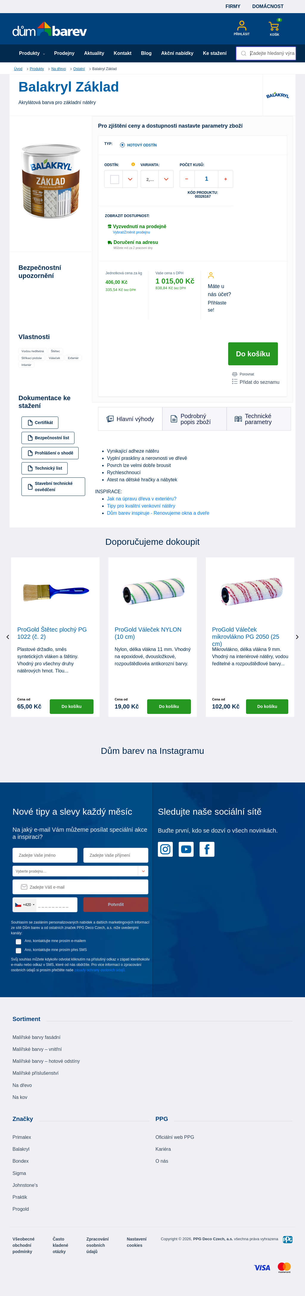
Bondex (21, 1161)
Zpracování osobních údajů (97, 1245)
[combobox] (266, 53)
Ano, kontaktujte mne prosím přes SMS (56, 950)
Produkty (32, 53)
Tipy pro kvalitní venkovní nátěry (141, 505)
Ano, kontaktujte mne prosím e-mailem (55, 941)
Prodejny (64, 53)
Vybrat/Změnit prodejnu (131, 232)
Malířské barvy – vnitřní (37, 1049)
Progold (21, 1209)
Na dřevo (58, 69)
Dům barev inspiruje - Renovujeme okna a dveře (158, 513)
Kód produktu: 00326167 (203, 195)
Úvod (18, 69)
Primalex (22, 1137)
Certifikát (40, 423)
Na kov (20, 1097)
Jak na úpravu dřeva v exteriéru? (141, 498)
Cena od (23, 699)
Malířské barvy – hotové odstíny (46, 1061)
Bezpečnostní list (48, 438)
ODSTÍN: (111, 165)
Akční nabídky (177, 53)
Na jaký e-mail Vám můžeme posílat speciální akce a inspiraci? (80, 833)
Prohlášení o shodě (50, 453)
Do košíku (253, 354)
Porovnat (243, 374)
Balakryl (21, 1149)
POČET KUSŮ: (192, 165)
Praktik (20, 1197)
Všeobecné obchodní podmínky (24, 1245)
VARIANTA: (150, 165)
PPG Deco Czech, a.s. (213, 1239)
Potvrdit (116, 904)
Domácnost (268, 6)
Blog (146, 53)
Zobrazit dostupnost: (127, 216)
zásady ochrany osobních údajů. (100, 970)
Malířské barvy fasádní (36, 1037)
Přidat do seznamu (255, 382)
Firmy (232, 6)
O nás (161, 1161)
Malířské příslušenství (36, 1073)
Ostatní (79, 69)
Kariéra (163, 1149)
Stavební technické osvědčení (50, 486)
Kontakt (123, 53)
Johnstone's (25, 1185)
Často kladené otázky (60, 1245)
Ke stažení (214, 53)
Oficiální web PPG (174, 1137)
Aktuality (94, 53)
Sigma (19, 1173)
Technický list (44, 468)
